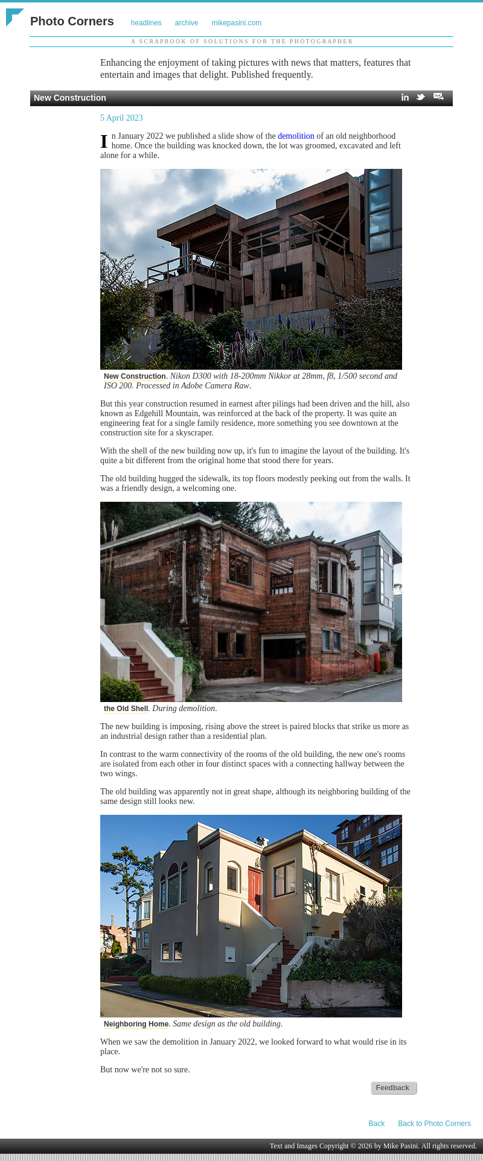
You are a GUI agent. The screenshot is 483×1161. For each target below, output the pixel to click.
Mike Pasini (400, 1146)
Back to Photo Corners (434, 1123)
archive (187, 23)
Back (377, 1123)
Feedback (392, 1088)
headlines (145, 23)
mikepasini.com (237, 23)
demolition (296, 136)
